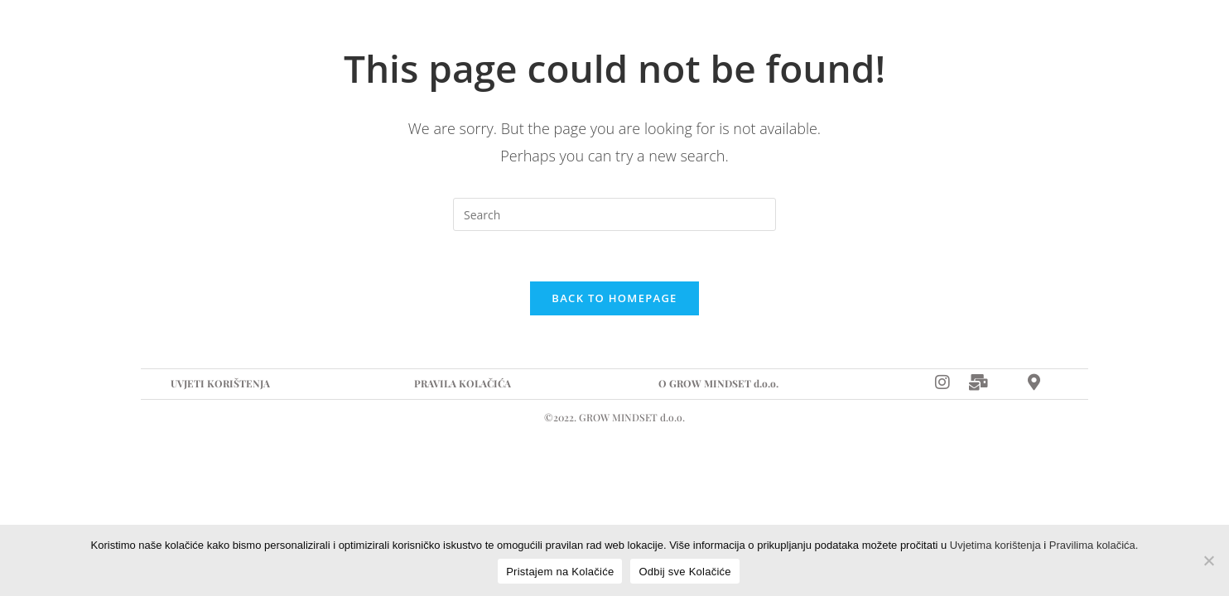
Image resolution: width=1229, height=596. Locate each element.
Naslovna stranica (237, 37)
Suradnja (369, 37)
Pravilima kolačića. (1094, 545)
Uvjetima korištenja (995, 545)
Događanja (476, 37)
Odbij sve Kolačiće (684, 571)
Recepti (577, 37)
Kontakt (671, 37)
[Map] (1066, 36)
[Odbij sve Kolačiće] (1208, 560)
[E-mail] (1011, 36)
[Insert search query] (614, 214)
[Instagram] (974, 36)
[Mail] (978, 381)
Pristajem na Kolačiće (560, 571)
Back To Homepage (614, 298)
